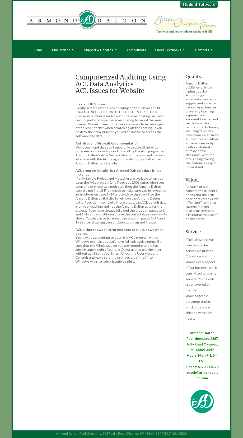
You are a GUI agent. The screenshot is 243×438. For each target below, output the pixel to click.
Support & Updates (98, 50)
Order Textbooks (168, 50)
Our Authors (136, 50)
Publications (61, 50)
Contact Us (203, 50)
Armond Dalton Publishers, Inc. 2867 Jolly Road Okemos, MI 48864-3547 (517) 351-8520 (121, 433)
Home (38, 50)
